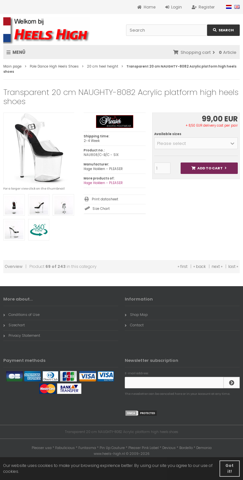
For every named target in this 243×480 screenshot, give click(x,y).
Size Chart (101, 208)
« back (199, 266)
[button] (196, 143)
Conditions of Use (21, 314)
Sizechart (14, 325)
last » (233, 266)
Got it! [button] (229, 468)
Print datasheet (105, 199)
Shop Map (136, 314)
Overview (14, 266)
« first (182, 266)
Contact (134, 325)
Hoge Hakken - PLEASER (103, 182)
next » (217, 266)
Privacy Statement (21, 335)
